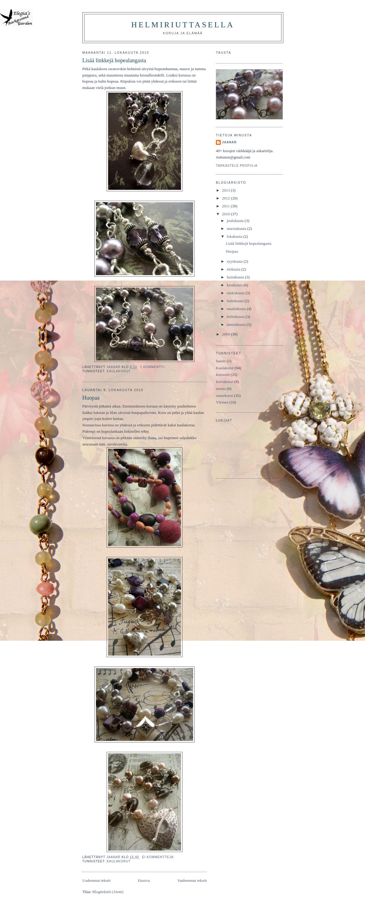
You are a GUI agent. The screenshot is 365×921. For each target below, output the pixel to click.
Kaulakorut (119, 371)
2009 (226, 334)
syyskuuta (235, 261)
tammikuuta (237, 324)
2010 (226, 214)
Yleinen (222, 402)
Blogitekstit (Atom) (107, 891)
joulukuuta (236, 220)
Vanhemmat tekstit (192, 880)
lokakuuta (235, 236)
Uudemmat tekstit (96, 880)
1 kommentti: (153, 367)
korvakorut (224, 381)
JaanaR (229, 142)
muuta (221, 388)
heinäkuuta (236, 277)
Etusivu (144, 880)
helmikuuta (236, 316)
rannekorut (224, 395)
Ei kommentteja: (159, 857)
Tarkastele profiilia (237, 165)
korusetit (223, 374)
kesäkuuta (235, 285)
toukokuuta (236, 293)
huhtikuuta (236, 300)
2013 (226, 190)
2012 (226, 198)
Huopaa (91, 398)
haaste (221, 361)
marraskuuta (237, 228)
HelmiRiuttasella (182, 24)
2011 (226, 206)
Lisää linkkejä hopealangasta (114, 60)
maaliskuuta (237, 308)
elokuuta (234, 269)
